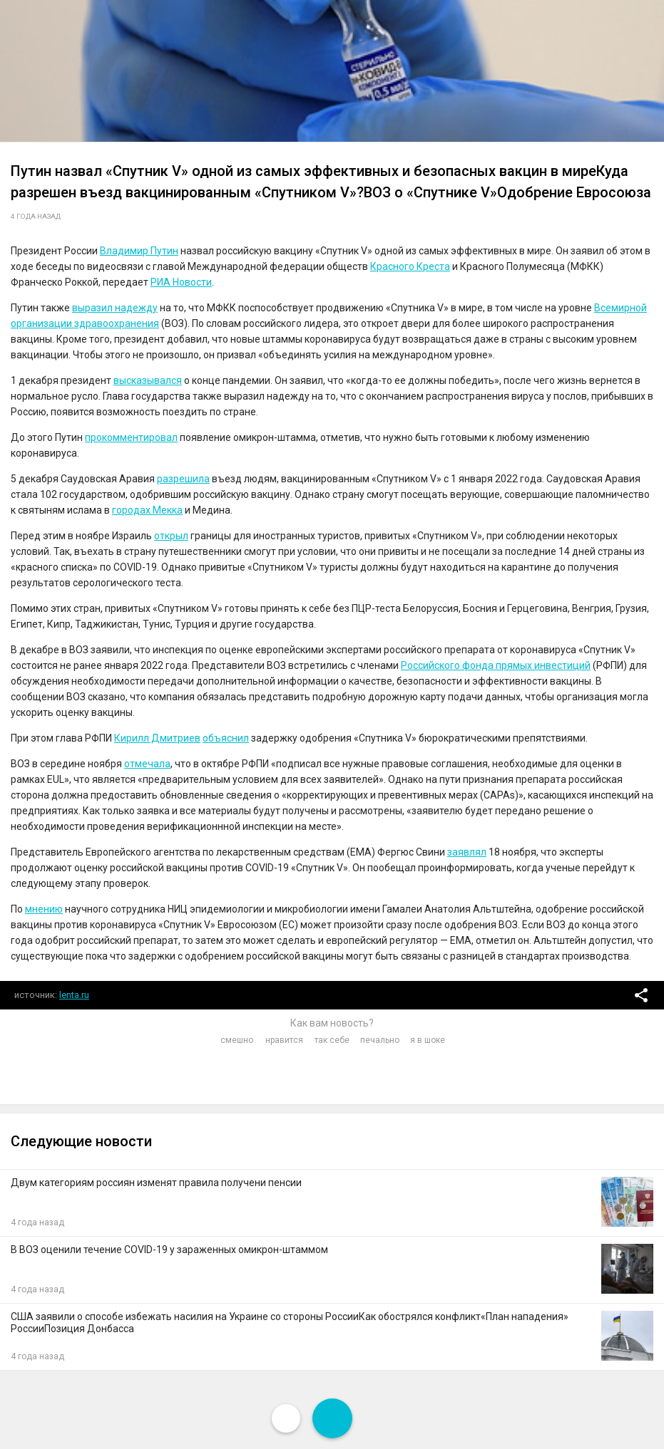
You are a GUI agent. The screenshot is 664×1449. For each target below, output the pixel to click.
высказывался (147, 380)
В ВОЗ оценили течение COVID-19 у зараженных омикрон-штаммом (169, 1249)
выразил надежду (115, 307)
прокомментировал (131, 437)
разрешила (183, 478)
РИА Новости (181, 282)
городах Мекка (147, 510)
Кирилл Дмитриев (157, 738)
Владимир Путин (139, 250)
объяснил (226, 738)
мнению (44, 909)
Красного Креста (410, 266)
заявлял (466, 852)
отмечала (147, 763)
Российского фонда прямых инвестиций (496, 665)
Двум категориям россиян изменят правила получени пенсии (156, 1182)
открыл (171, 535)
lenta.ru (74, 995)
